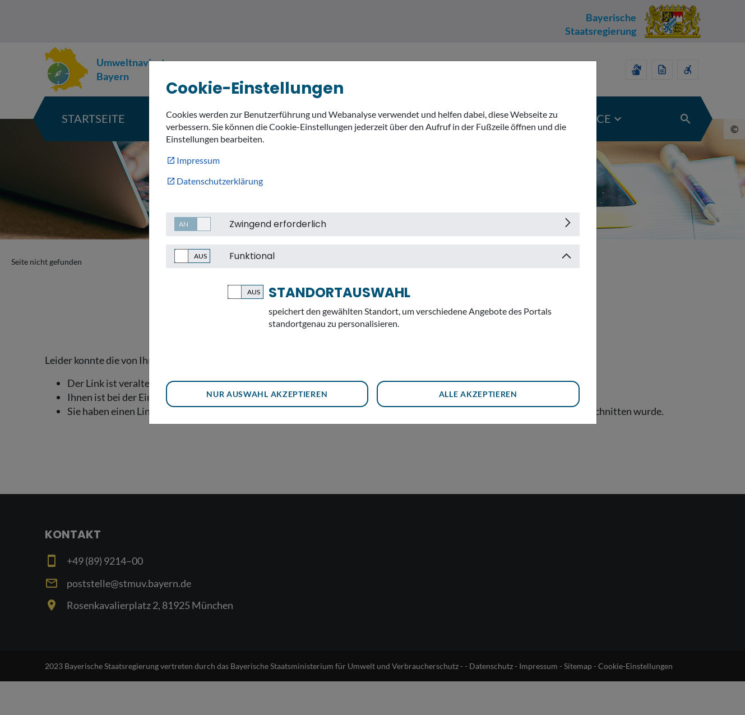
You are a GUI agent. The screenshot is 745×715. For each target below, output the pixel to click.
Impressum (198, 160)
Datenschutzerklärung (220, 181)
